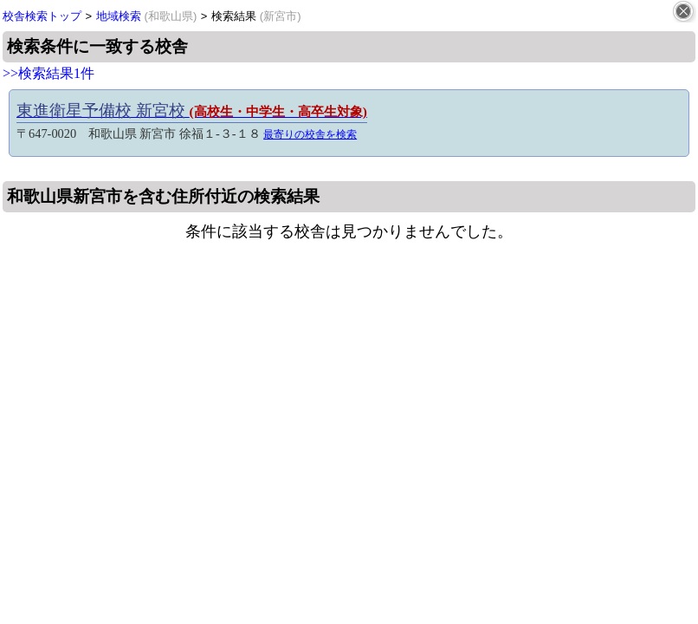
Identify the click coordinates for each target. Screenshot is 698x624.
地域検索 (146, 16)
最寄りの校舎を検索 (310, 134)
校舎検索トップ (42, 16)
